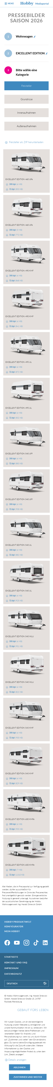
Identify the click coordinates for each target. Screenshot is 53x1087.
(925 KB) (16, 600)
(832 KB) (16, 418)
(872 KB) (16, 372)
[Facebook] (7, 943)
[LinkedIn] (45, 943)
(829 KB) (16, 783)
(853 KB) (16, 189)
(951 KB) (16, 646)
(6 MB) (15, 184)
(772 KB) (16, 235)
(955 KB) (16, 829)
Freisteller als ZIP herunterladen (25, 142)
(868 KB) (16, 280)
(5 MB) (15, 230)
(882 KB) (16, 555)
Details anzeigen (17, 1059)
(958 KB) (16, 509)
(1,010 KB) (16, 875)
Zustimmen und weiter (28, 1077)
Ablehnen (19, 1067)
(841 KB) (16, 326)
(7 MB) (15, 870)
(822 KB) (16, 692)
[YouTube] (17, 943)
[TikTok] (36, 943)
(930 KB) (16, 737)
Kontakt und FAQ (15, 962)
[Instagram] (26, 943)
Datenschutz (13, 973)
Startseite (11, 956)
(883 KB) (16, 463)
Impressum (11, 968)
